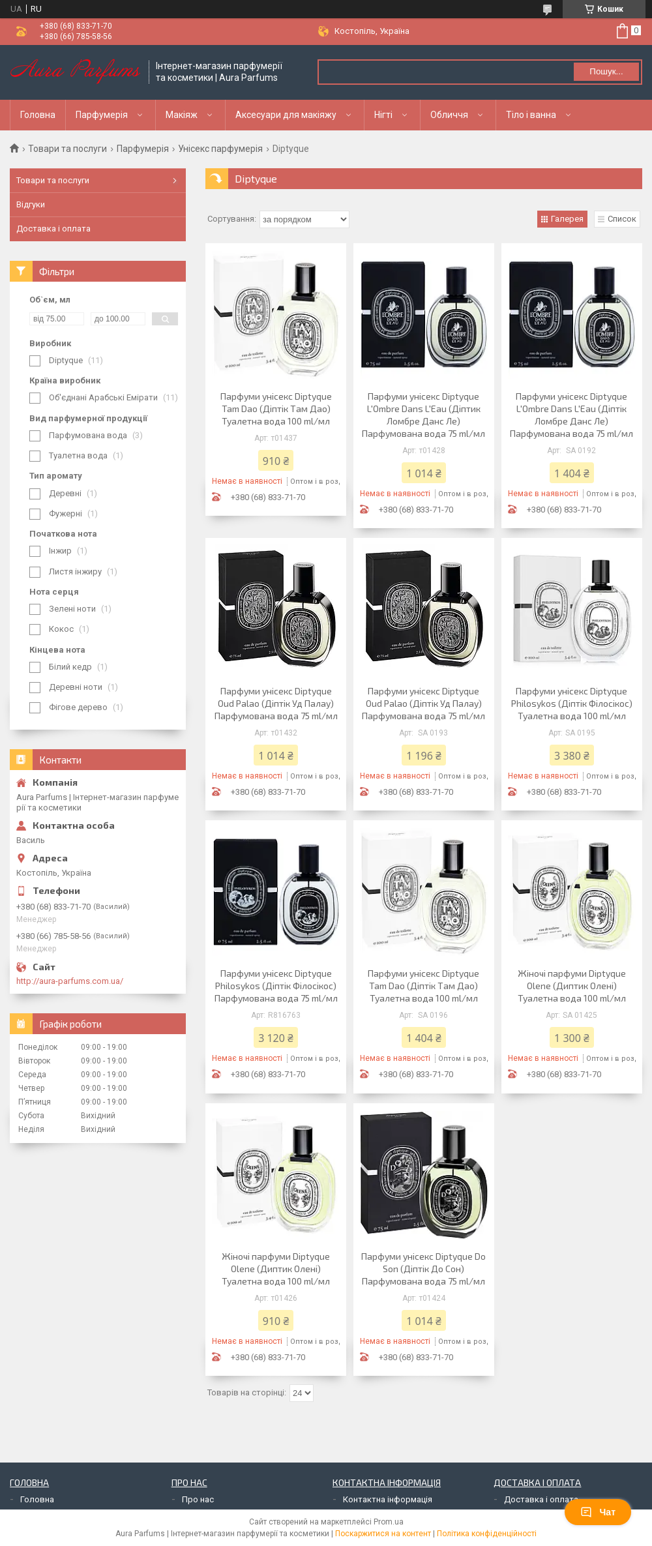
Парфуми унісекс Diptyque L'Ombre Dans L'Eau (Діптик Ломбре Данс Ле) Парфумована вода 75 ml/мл (423, 415)
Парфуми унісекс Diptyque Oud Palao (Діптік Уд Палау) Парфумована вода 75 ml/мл (276, 703)
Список (622, 219)
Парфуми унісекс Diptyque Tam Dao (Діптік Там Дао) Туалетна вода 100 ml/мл (276, 408)
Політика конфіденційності (487, 1533)
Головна (37, 115)
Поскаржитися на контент (383, 1533)
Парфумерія (102, 115)
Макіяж (182, 115)
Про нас (198, 1499)
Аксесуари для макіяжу (285, 115)
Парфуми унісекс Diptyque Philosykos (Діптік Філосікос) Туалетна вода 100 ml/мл (571, 703)
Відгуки (30, 204)
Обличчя (449, 115)
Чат (597, 1512)
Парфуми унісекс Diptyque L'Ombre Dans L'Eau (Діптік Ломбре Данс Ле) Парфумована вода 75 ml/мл (571, 415)
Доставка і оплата (53, 228)
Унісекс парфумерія (220, 148)
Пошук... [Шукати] (606, 71)
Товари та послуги (67, 148)
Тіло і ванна (531, 115)
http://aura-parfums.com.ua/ (69, 981)
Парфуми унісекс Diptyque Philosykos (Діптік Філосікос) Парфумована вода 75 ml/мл (276, 985)
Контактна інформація (387, 1499)
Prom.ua (389, 1521)
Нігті (383, 115)
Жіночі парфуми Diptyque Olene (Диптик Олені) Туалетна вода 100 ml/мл (572, 985)
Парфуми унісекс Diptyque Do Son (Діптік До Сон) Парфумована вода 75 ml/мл (423, 1268)
